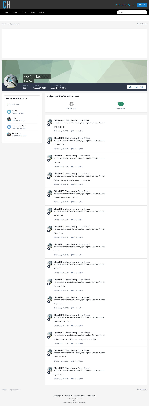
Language (58, 396)
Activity (42, 12)
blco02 (14, 111)
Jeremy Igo (79, 123)
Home (6, 12)
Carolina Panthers (98, 123)
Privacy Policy (79, 396)
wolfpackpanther (60, 123)
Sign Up (142, 5)
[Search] (129, 12)
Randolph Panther (18, 126)
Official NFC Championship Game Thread (72, 120)
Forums (14, 12)
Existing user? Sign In (125, 5)
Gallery (32, 12)
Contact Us (91, 396)
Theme (68, 396)
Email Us (74, 400)
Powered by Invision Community (74, 402)
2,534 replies (77, 131)
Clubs (24, 12)
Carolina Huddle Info (74, 398)
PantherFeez (16, 133)
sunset (14, 118)
